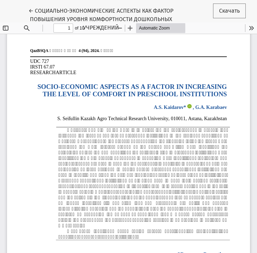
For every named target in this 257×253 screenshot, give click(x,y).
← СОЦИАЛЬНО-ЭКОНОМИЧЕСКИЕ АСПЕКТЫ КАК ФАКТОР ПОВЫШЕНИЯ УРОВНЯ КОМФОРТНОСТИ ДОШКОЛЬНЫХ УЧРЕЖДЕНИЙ (100, 18)
